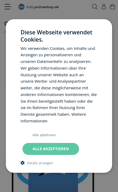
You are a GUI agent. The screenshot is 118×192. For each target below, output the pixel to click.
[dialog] (59, 96)
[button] (37, 162)
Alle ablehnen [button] (44, 135)
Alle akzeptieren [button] (51, 148)
